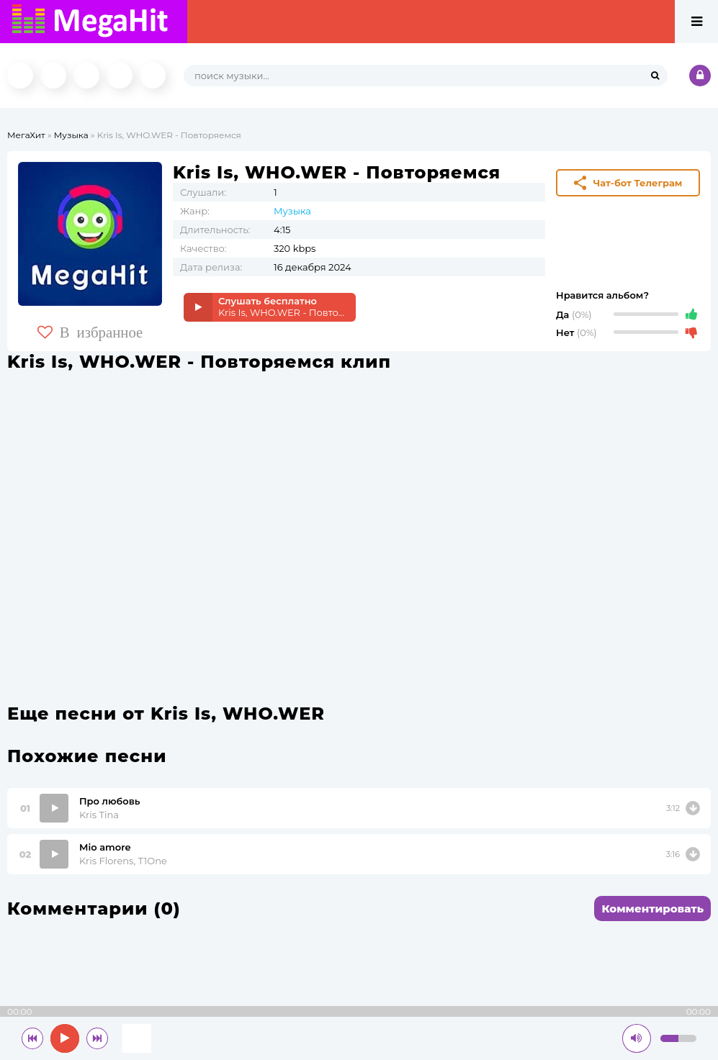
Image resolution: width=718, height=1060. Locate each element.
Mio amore (105, 847)
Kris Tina (99, 814)
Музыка (71, 135)
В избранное (90, 332)
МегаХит (26, 135)
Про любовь (109, 801)
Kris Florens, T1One (123, 860)
